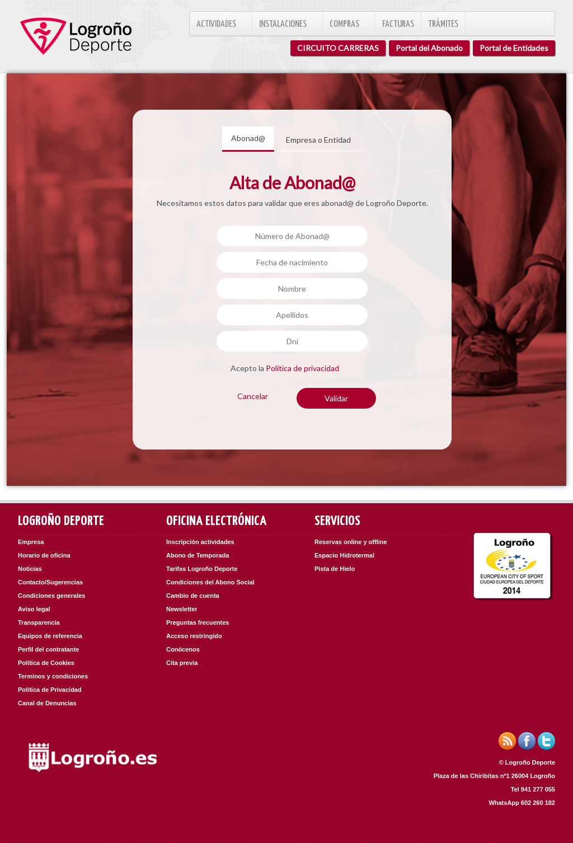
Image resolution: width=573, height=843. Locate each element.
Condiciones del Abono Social (210, 582)
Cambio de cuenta (192, 595)
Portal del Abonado (429, 48)
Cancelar (252, 396)
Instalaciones (287, 24)
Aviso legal (34, 609)
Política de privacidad (302, 368)
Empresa (31, 541)
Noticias (30, 568)
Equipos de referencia (50, 636)
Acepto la (285, 368)
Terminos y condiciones (53, 676)
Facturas (398, 24)
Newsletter (182, 609)
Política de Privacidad (50, 689)
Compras (349, 24)
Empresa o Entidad (318, 139)
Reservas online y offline (350, 541)
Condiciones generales (51, 595)
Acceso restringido (194, 636)
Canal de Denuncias (47, 703)
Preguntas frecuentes (197, 622)
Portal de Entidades (514, 48)
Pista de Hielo (334, 568)
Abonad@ (248, 138)
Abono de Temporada (197, 555)
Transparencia (39, 622)
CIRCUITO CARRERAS (338, 48)
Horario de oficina (44, 555)
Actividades (220, 24)
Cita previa (182, 662)
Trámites (443, 24)
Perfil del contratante (48, 649)
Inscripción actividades (200, 541)
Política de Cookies (46, 662)
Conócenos (183, 649)
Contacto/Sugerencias (50, 582)
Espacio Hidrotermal (344, 555)
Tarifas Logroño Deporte (202, 568)
